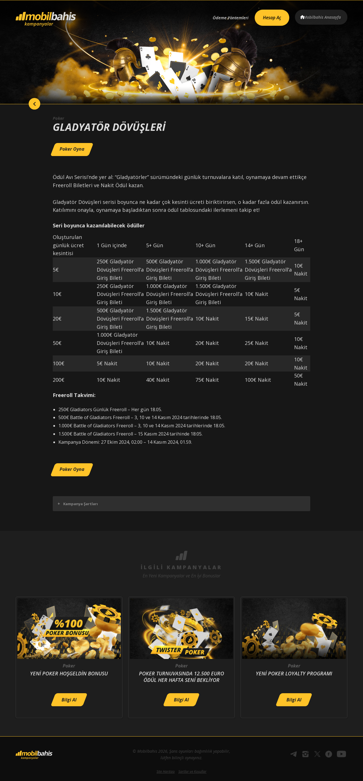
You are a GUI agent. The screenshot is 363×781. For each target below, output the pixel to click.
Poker (59, 118)
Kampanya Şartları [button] (78, 503)
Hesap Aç (267, 16)
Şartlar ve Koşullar (192, 771)
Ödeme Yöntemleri (222, 16)
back (27, 104)
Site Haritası (166, 771)
